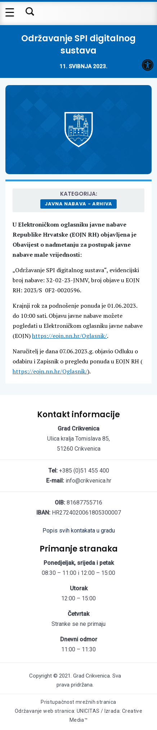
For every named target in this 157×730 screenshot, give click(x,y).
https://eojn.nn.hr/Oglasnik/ (69, 336)
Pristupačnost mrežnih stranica (78, 702)
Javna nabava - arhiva (78, 203)
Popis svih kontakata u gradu (78, 530)
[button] (147, 65)
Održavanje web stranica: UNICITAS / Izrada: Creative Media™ (79, 715)
